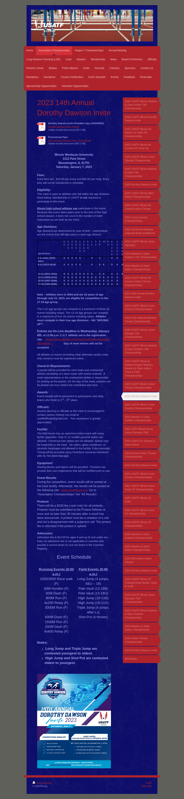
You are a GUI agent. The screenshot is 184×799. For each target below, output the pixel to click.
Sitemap (47, 783)
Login (149, 782)
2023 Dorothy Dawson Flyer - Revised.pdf (69, 140)
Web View (146, 786)
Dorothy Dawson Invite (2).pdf (63, 126)
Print (37, 783)
